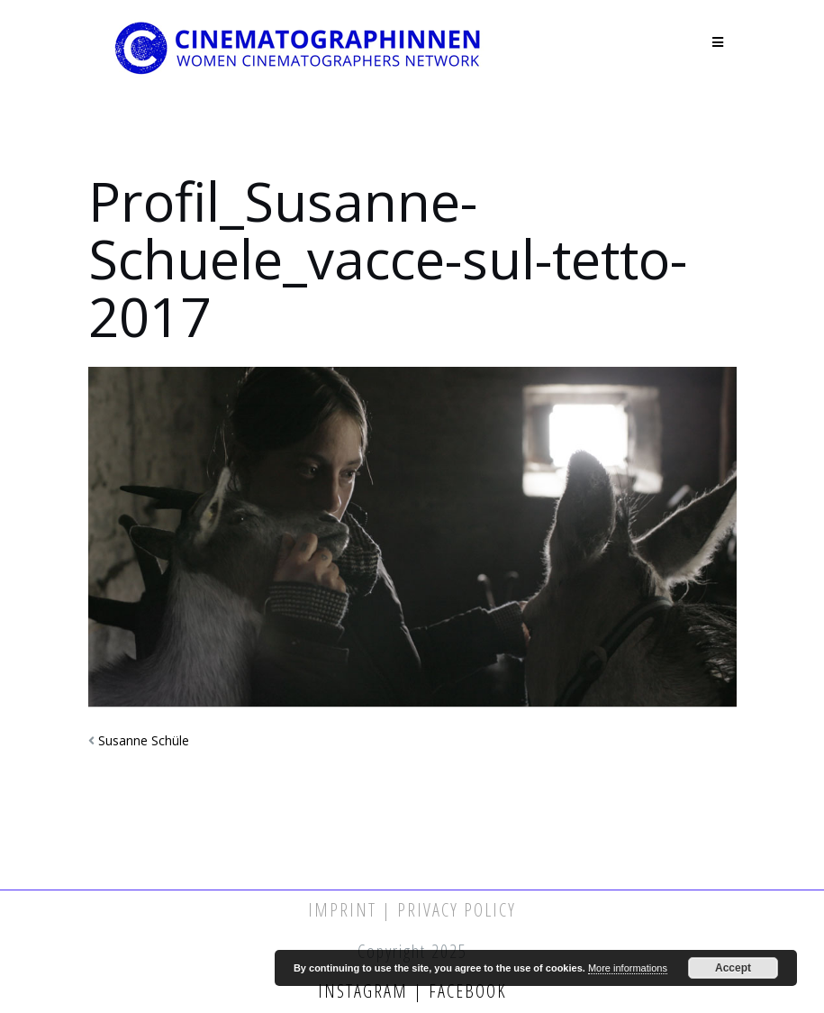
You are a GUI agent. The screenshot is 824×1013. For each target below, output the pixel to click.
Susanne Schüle (143, 740)
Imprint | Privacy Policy (412, 910)
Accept (733, 968)
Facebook (465, 991)
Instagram (365, 991)
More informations (627, 968)
